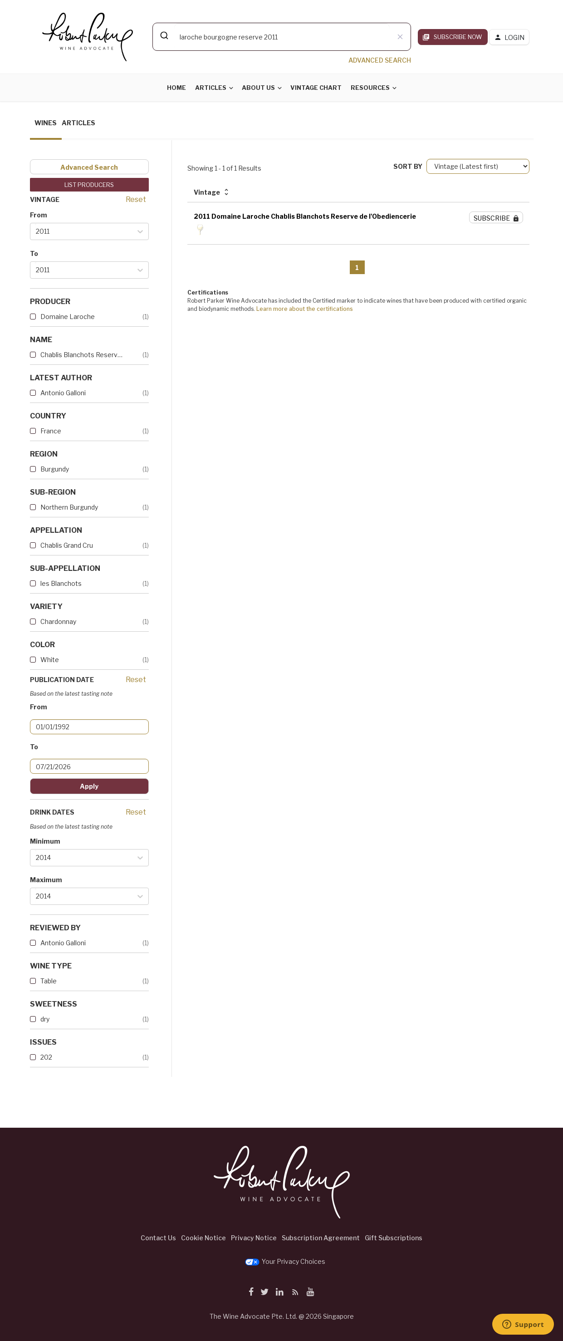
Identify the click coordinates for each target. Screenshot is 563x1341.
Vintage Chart (316, 87)
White (49, 659)
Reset (136, 199)
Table (48, 981)
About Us (258, 87)
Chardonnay (58, 621)
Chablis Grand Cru (66, 545)
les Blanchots (61, 583)
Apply (89, 786)
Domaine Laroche (67, 316)
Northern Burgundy (69, 507)
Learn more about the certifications (304, 308)
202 (46, 1057)
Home (176, 87)
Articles (210, 87)
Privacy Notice (254, 1238)
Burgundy (54, 469)
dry (44, 1019)
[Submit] (163, 35)
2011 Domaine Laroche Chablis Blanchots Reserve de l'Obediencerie (305, 216)
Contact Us (158, 1238)
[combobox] (281, 37)
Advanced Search (89, 167)
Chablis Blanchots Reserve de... (82, 355)
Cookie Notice (203, 1238)
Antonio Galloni (63, 393)
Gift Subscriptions (393, 1238)
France (50, 431)
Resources (370, 87)
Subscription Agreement (321, 1238)
